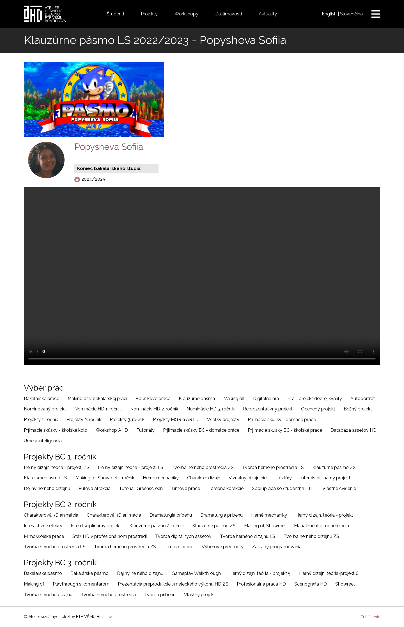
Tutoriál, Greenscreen (141, 488)
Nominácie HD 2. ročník (154, 409)
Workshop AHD (112, 430)
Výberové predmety (223, 546)
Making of (34, 584)
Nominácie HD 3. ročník (211, 409)
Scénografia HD (310, 584)
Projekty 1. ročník (41, 419)
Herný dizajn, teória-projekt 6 (329, 573)
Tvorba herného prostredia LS (273, 467)
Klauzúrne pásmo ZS (334, 467)
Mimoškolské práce (44, 536)
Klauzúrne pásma (197, 398)
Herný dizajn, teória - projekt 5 (260, 573)
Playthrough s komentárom (81, 584)
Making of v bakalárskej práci (97, 398)
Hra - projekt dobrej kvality (314, 398)
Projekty (149, 14)
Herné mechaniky (161, 477)
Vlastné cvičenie (339, 488)
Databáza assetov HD (353, 430)
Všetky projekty (223, 419)
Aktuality (268, 14)
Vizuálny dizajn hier (248, 477)
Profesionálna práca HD (261, 584)
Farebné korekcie (226, 488)
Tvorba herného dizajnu (48, 594)
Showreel (345, 584)
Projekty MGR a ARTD (176, 419)
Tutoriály (145, 430)
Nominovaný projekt (45, 409)
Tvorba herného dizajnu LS (247, 536)
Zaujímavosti (228, 14)
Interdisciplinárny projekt (325, 477)
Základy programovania (277, 546)
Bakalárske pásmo (43, 573)
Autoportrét (362, 398)
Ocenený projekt (318, 409)
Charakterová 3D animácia (51, 515)
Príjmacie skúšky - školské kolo (55, 430)
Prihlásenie (370, 617)
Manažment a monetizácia (321, 525)
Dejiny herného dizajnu (47, 488)
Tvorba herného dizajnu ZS (311, 536)
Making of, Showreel (265, 525)
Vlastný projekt (199, 594)
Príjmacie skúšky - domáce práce (282, 419)
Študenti (115, 14)
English (329, 14)
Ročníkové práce (153, 398)
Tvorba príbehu (160, 594)
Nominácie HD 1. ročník (98, 409)
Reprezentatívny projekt (268, 409)
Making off (234, 398)
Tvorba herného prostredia (108, 594)
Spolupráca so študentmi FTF (283, 488)
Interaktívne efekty (43, 525)
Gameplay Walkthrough (196, 573)
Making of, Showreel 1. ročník (104, 477)
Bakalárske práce (41, 398)
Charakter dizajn (203, 477)
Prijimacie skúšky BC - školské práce (285, 430)
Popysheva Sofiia (108, 146)
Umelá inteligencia (43, 440)
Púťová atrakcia (95, 488)
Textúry (284, 477)
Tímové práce (185, 488)
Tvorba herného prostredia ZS (203, 467)
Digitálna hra (266, 398)
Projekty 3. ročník (127, 419)
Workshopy (186, 14)
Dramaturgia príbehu (171, 515)
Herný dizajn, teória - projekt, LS (130, 467)
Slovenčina (351, 14)
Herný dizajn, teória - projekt (324, 515)
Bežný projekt (358, 409)
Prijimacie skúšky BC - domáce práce (201, 430)
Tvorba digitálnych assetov (183, 536)
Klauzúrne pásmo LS (45, 477)
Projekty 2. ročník (83, 419)
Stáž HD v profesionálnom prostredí (109, 536)
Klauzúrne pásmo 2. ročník (156, 525)
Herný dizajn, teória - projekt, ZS (56, 467)
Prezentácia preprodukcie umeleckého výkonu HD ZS (173, 584)
